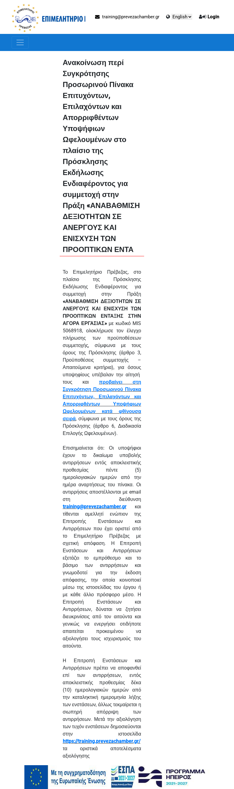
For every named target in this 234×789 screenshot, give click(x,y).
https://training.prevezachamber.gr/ (101, 741)
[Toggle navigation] (20, 42)
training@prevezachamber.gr (127, 17)
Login (213, 17)
